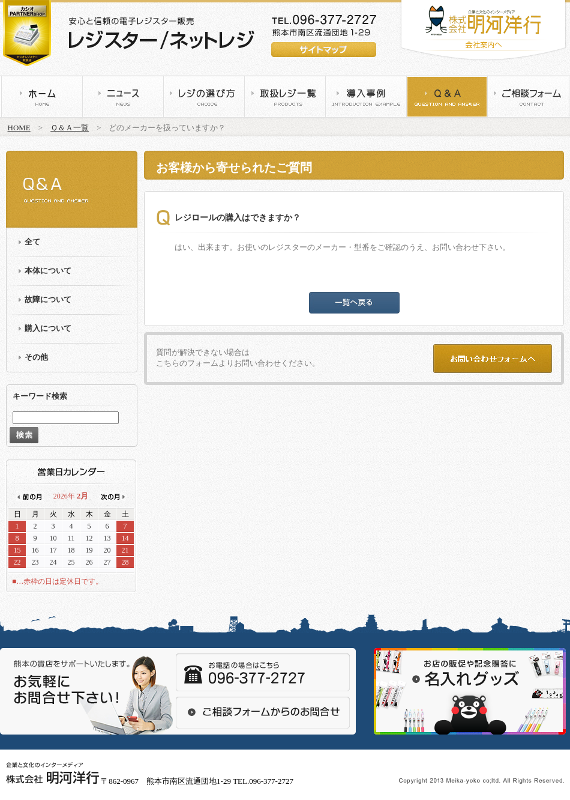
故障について (48, 299)
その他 (36, 357)
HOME (19, 127)
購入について (48, 328)
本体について (48, 270)
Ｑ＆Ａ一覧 (69, 127)
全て (32, 241)
